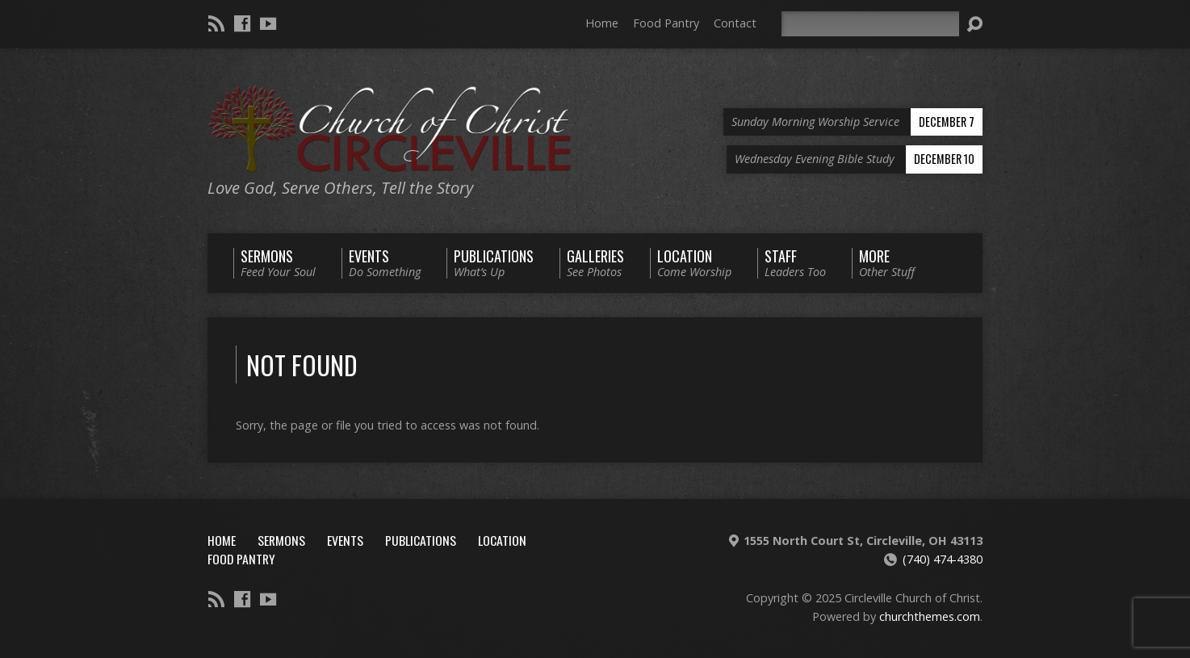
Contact (735, 23)
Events (345, 540)
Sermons (281, 540)
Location (502, 540)
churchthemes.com (929, 616)
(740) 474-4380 (943, 559)
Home (601, 23)
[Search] (870, 23)
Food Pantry (666, 23)
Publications (420, 540)
